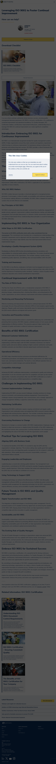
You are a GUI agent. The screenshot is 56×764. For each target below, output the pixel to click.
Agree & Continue (40, 175)
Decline (11, 175)
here (24, 166)
